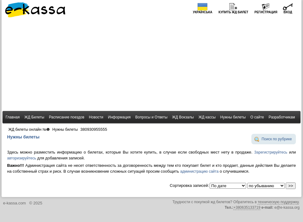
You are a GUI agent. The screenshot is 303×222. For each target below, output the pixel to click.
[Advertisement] (151, 65)
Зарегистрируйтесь (270, 152)
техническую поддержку (278, 202)
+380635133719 (246, 207)
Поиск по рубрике (277, 139)
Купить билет (233, 12)
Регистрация (265, 12)
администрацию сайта (199, 171)
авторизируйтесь (21, 158)
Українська (202, 12)
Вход (288, 12)
